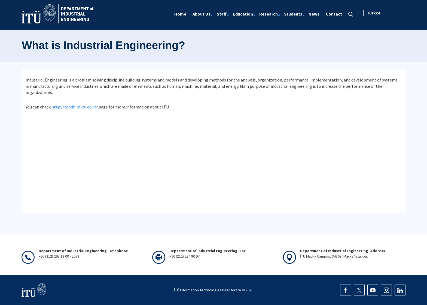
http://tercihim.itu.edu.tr (74, 107)
